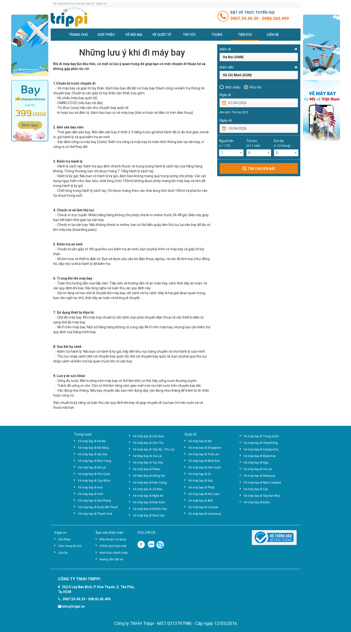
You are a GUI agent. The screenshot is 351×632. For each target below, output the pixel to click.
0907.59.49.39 (244, 18)
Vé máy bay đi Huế (90, 487)
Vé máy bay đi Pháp (201, 487)
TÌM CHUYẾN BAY (259, 168)
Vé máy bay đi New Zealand (262, 482)
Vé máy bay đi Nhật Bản (204, 461)
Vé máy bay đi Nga (256, 462)
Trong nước (83, 434)
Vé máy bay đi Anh (200, 500)
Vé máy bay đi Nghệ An (148, 495)
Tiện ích (245, 35)
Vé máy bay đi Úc (199, 474)
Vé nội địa (134, 35)
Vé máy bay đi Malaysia (259, 475)
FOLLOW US (146, 533)
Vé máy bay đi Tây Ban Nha (262, 495)
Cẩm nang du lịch (70, 546)
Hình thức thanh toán (113, 552)
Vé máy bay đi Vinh (90, 494)
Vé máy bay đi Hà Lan (258, 469)
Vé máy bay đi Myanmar (260, 456)
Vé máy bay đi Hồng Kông (261, 443)
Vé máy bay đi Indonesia (204, 513)
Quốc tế (190, 434)
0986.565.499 (275, 18)
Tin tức (189, 35)
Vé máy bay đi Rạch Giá (149, 515)
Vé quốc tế (161, 35)
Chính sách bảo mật (113, 546)
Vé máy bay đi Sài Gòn (92, 454)
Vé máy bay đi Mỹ (200, 441)
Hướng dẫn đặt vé (111, 559)
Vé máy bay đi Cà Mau (148, 489)
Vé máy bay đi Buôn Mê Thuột (98, 507)
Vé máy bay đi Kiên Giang (150, 482)
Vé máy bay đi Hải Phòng (94, 500)
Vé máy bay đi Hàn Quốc (204, 467)
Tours (217, 35)
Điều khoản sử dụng (112, 539)
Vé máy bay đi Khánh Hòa (150, 509)
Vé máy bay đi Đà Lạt (92, 467)
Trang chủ (78, 35)
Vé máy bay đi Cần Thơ (148, 443)
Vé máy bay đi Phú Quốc (94, 474)
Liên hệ (273, 35)
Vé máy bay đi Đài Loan (203, 494)
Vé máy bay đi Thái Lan (203, 454)
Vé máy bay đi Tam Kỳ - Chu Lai (153, 449)
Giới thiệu (106, 35)
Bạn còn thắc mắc (109, 533)
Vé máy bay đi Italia (257, 502)
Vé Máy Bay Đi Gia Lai (147, 456)
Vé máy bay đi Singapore (204, 447)
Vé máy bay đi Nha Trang (94, 461)
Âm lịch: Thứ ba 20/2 (234, 112)
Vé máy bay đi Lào (256, 489)
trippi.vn (60, 533)
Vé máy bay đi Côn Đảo (148, 436)
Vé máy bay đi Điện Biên (149, 502)
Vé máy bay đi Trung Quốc (261, 436)
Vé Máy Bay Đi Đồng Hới (149, 475)
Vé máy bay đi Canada (203, 507)
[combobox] (231, 152)
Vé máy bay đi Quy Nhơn (94, 480)
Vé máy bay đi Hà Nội (92, 441)
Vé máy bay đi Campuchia (261, 449)
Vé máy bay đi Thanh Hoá (95, 513)
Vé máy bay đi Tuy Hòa (148, 462)
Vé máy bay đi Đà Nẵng (93, 447)
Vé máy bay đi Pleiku (146, 469)
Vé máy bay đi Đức (200, 480)
